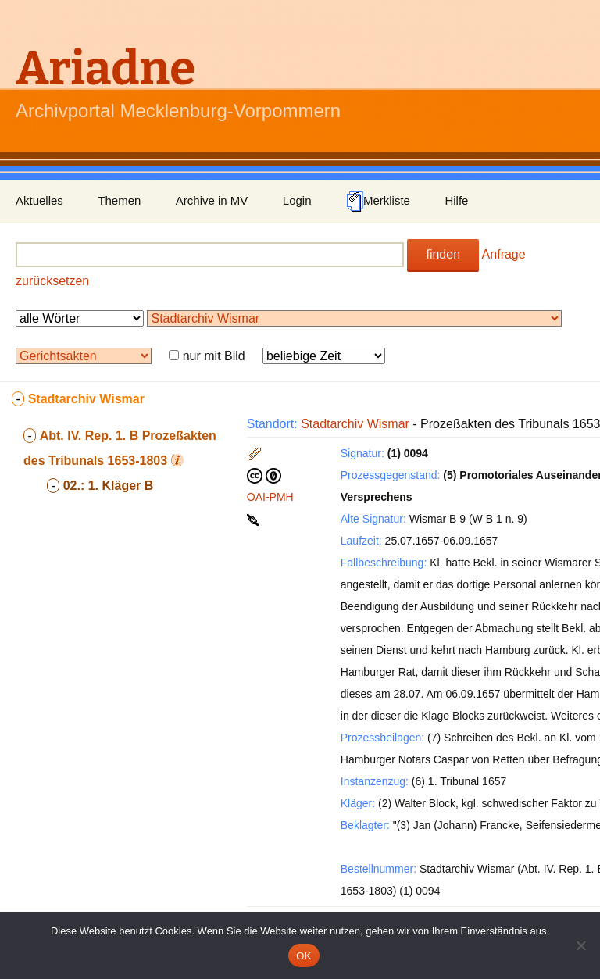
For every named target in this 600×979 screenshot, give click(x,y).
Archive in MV (212, 200)
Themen (119, 200)
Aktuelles (39, 200)
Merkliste (378, 201)
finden (443, 254)
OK (303, 956)
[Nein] (580, 945)
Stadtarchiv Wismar (355, 424)
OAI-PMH (270, 497)
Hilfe (456, 200)
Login (297, 200)
